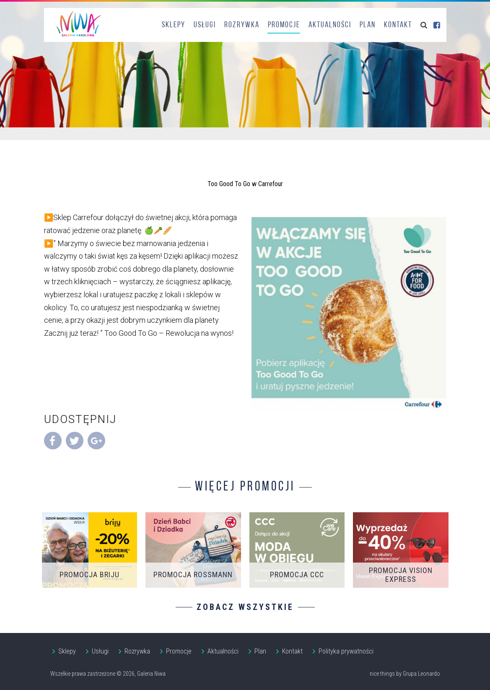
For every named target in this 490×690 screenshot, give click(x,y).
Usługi (205, 25)
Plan (368, 25)
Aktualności (330, 25)
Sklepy (173, 25)
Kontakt (398, 25)
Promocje (284, 25)
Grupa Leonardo (421, 673)
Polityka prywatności (346, 651)
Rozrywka (241, 25)
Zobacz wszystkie (245, 607)
